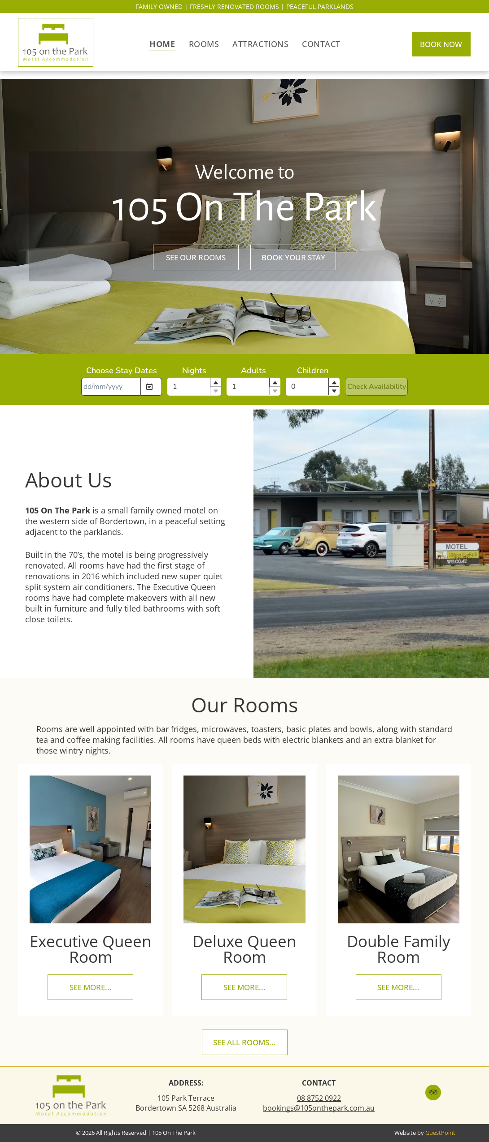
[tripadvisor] (433, 1094)
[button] (215, 382)
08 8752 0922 (319, 1098)
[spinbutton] (194, 387)
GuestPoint (440, 1133)
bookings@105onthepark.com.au (319, 1108)
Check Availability (376, 387)
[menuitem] (162, 43)
